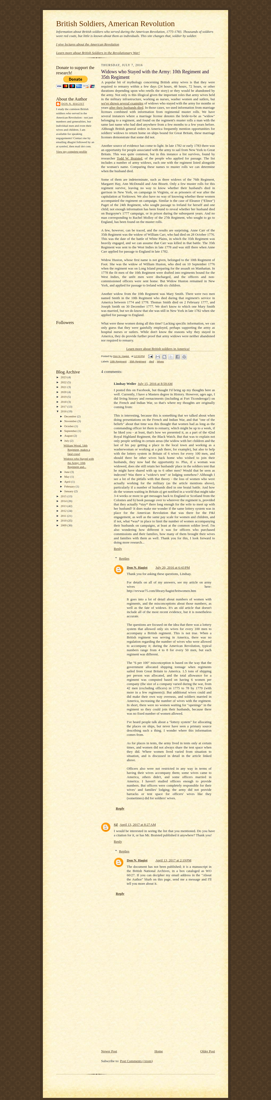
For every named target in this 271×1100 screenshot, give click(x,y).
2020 (64, 392)
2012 (64, 510)
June (67, 471)
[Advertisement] (77, 236)
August (69, 435)
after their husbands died (126, 107)
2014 (64, 501)
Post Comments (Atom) (136, 1061)
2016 (64, 411)
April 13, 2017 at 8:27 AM (138, 825)
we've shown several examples (122, 103)
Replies (124, 558)
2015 (64, 496)
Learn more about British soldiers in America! (158, 349)
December (70, 416)
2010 (64, 520)
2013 (64, 506)
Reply (118, 549)
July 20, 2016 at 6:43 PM (172, 567)
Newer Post (109, 1051)
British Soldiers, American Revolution (115, 23)
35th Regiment (138, 361)
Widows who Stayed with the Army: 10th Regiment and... (79, 462)
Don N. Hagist (72, 103)
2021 (64, 387)
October (69, 426)
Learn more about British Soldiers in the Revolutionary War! (98, 53)
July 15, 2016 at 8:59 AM (155, 384)
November (71, 421)
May (67, 476)
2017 (64, 406)
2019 (64, 396)
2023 (64, 377)
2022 (64, 382)
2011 (64, 515)
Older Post (207, 1051)
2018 (64, 401)
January (69, 491)
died (151, 361)
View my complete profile (71, 151)
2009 (64, 525)
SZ (116, 825)
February (70, 486)
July (67, 440)
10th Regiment (118, 361)
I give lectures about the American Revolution (87, 44)
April (67, 481)
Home (159, 1051)
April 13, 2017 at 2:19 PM (173, 860)
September (71, 430)
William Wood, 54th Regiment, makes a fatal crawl (77, 449)
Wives (160, 361)
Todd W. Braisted (129, 158)
